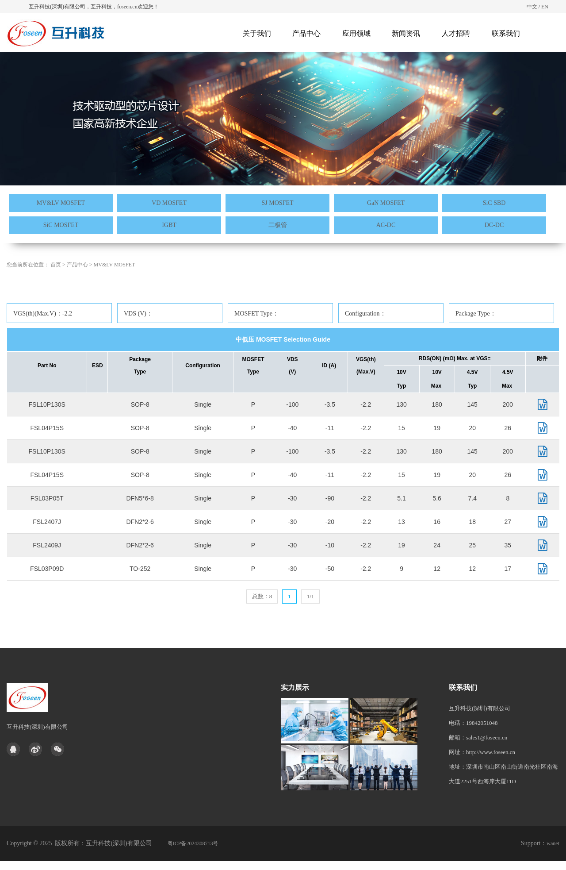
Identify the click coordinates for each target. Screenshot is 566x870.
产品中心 (306, 33)
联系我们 (506, 33)
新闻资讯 (406, 33)
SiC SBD (494, 203)
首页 (55, 286)
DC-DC (494, 225)
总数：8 (262, 596)
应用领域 (356, 33)
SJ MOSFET (278, 203)
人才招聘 (456, 33)
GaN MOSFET (386, 203)
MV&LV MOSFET (61, 203)
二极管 (277, 225)
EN (544, 7)
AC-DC (386, 225)
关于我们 (257, 33)
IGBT (169, 225)
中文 (532, 7)
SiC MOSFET (61, 225)
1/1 (310, 596)
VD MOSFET (169, 203)
